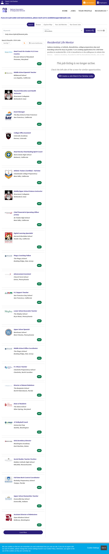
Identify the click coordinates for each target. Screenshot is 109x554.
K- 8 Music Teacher (20, 367)
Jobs (73, 11)
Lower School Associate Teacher (25, 311)
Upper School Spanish (22, 329)
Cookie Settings (93, 548)
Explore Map (48, 24)
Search (30, 24)
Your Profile (85, 11)
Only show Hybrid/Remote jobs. (16, 34)
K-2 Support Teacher (21, 292)
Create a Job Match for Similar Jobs (76, 76)
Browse (38, 24)
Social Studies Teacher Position (25, 459)
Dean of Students (20, 404)
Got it (104, 548)
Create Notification (35, 43)
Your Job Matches (61, 24)
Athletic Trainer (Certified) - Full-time (27, 171)
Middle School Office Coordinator (26, 348)
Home (65, 11)
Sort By (6, 43)
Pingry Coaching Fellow (22, 255)
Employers (102, 2)
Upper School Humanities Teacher (26, 496)
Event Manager (19, 112)
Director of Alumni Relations (24, 385)
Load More (23, 532)
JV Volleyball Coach (21, 422)
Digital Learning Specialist (23, 233)
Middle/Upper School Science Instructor (28, 191)
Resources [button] (100, 11)
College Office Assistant (22, 133)
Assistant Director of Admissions (25, 514)
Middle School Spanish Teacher (25, 72)
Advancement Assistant (22, 274)
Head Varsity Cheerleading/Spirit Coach (28, 152)
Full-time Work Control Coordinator (27, 477)
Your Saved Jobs (75, 24)
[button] (101, 30)
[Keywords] (23, 30)
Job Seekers (89, 2)
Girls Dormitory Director (22, 440)
